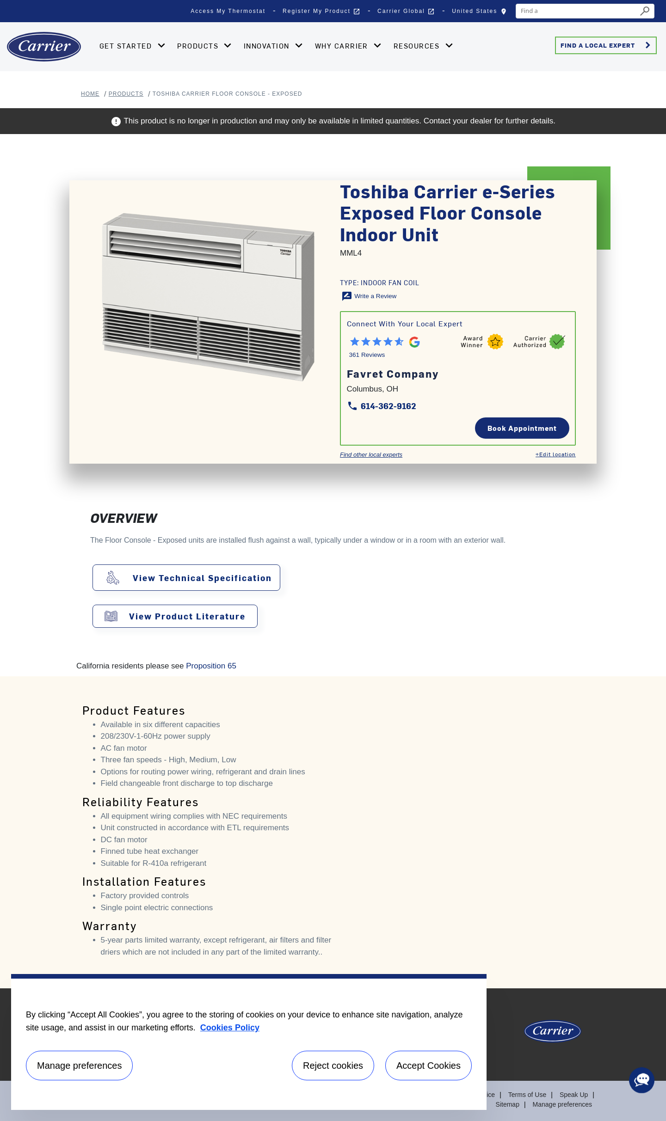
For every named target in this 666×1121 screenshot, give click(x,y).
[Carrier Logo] (553, 1034)
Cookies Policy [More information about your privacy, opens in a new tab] (229, 1027)
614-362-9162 (381, 405)
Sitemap (507, 1104)
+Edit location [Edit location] (556, 454)
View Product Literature (187, 616)
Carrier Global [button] (406, 11)
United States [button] (481, 13)
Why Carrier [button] (343, 45)
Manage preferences (562, 1104)
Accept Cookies (428, 1065)
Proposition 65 (211, 666)
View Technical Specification (202, 578)
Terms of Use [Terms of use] (527, 1094)
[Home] (44, 46)
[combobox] (576, 11)
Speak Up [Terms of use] (574, 1094)
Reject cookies (333, 1065)
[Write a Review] (369, 296)
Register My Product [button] (321, 11)
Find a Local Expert (607, 45)
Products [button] (199, 45)
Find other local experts (371, 454)
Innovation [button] (268, 45)
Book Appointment (522, 428)
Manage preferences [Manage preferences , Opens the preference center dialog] (79, 1065)
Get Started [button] (126, 45)
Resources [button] (418, 45)
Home (90, 94)
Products (126, 94)
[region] (249, 1042)
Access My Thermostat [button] (228, 11)
